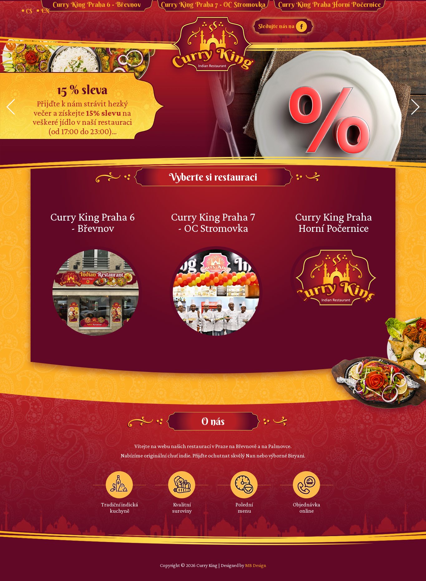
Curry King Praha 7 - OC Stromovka (213, 4)
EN (45, 10)
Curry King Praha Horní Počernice (329, 4)
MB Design (255, 565)
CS (29, 10)
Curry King (213, 45)
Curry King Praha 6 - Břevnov (97, 4)
